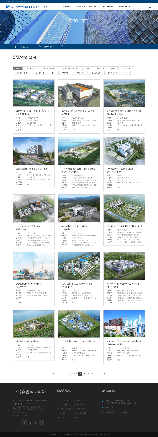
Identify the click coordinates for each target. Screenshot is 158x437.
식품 (112, 68)
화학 (87, 68)
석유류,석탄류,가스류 (47, 68)
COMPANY (67, 7)
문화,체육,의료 (112, 73)
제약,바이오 (100, 68)
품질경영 (79, 400)
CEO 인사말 (64, 400)
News (62, 413)
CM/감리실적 (65, 409)
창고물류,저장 (40, 73)
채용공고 (79, 417)
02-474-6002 (111, 407)
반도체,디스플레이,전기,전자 (70, 68)
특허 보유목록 (81, 413)
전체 (17, 68)
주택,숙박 (65, 73)
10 (97, 374)
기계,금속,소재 (126, 68)
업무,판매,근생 (96, 73)
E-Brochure (81, 409)
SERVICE (80, 7)
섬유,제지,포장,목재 (22, 73)
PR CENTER (107, 7)
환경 (53, 73)
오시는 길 (63, 404)
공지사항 (63, 417)
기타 (125, 73)
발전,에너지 (30, 68)
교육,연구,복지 (79, 73)
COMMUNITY (124, 7)
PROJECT (93, 7)
